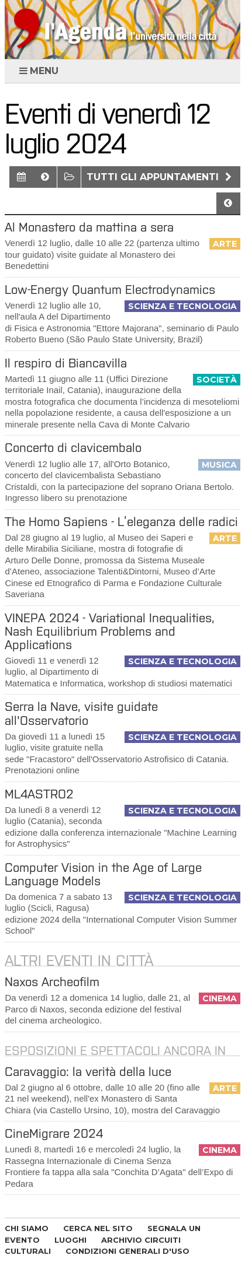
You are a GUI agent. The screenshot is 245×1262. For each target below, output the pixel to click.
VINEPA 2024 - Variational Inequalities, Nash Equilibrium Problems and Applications (110, 631)
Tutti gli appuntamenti (160, 177)
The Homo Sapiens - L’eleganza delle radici (121, 521)
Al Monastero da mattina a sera (89, 227)
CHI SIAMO (27, 1228)
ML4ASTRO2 (39, 794)
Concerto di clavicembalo (73, 447)
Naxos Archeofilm (52, 981)
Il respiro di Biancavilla (66, 363)
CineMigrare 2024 (54, 1133)
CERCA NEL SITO (98, 1228)
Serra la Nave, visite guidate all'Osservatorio (81, 713)
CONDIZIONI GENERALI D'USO (127, 1251)
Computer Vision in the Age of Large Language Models (103, 874)
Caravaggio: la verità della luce (88, 1071)
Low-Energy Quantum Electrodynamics (110, 289)
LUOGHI (70, 1240)
